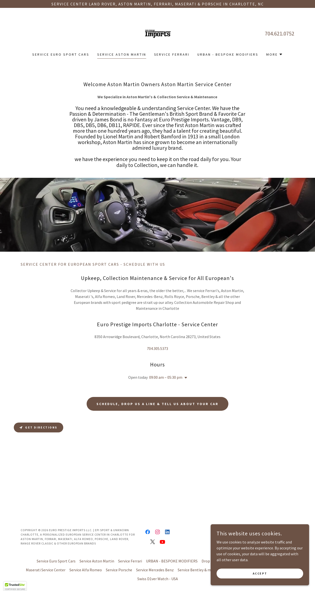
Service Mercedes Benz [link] (155, 569)
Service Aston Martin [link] (121, 54)
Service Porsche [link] (119, 569)
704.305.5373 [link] (157, 348)
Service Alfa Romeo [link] (85, 569)
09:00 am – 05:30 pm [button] (165, 377)
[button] (274, 54)
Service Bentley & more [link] (197, 569)
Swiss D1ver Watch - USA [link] (157, 578)
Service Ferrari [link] (172, 54)
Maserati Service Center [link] (45, 569)
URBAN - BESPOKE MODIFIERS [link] (227, 54)
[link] (157, 33)
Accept (260, 573)
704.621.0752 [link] (279, 33)
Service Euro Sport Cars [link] (60, 54)
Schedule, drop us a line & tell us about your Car (157, 404)
